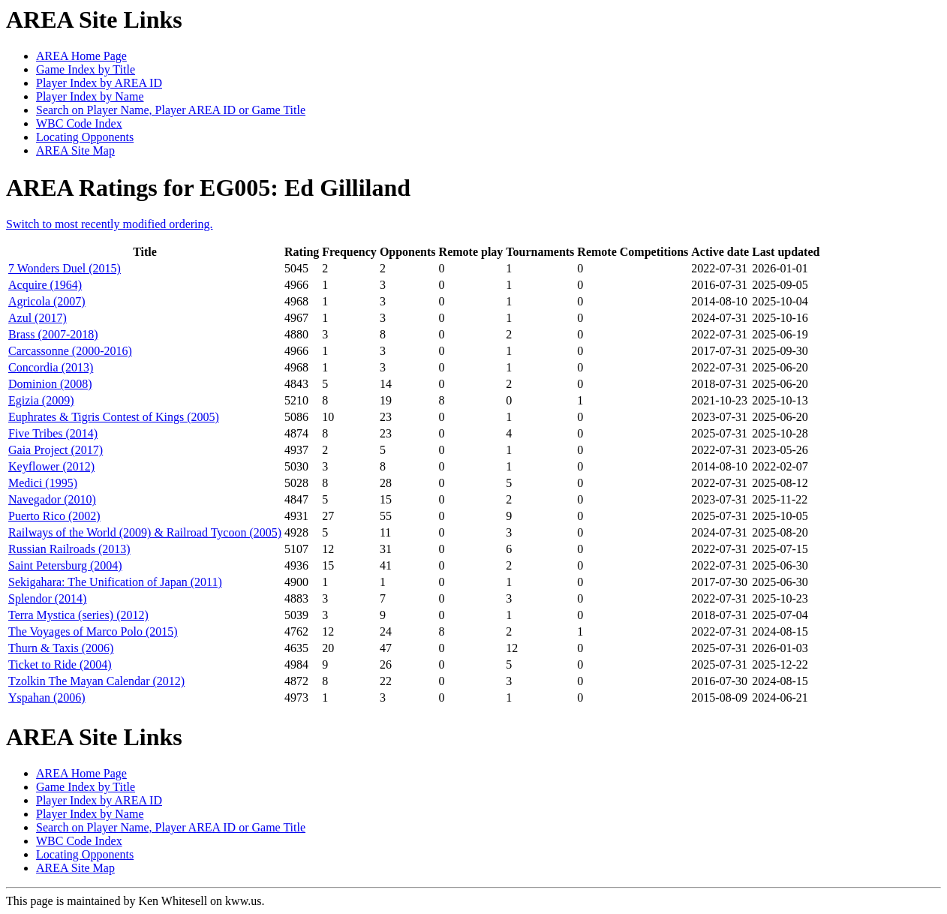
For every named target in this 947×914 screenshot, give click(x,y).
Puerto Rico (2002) (54, 516)
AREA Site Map (75, 150)
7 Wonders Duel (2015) (64, 268)
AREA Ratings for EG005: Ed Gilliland (208, 187)
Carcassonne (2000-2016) (70, 350)
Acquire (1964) (45, 284)
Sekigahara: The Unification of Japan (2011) (115, 582)
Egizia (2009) (41, 400)
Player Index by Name (90, 96)
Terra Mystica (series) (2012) (78, 615)
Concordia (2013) (50, 367)
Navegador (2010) (52, 499)
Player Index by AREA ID (99, 83)
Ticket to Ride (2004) (60, 664)
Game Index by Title (85, 69)
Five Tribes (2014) (53, 433)
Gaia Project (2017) (55, 449)
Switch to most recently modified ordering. (109, 224)
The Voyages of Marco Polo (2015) (93, 631)
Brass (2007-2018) (53, 334)
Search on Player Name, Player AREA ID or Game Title (170, 110)
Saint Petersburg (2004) (65, 565)
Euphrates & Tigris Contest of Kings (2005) (113, 416)
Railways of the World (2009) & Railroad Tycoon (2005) (144, 532)
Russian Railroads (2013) (69, 549)
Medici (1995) (42, 483)
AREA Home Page (81, 56)
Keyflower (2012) (51, 466)
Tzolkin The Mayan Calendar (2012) (96, 681)
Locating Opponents (85, 137)
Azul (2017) (37, 317)
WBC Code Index (79, 123)
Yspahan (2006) (47, 697)
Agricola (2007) (47, 301)
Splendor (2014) (47, 598)
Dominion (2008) (50, 383)
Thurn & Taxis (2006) (60, 648)
